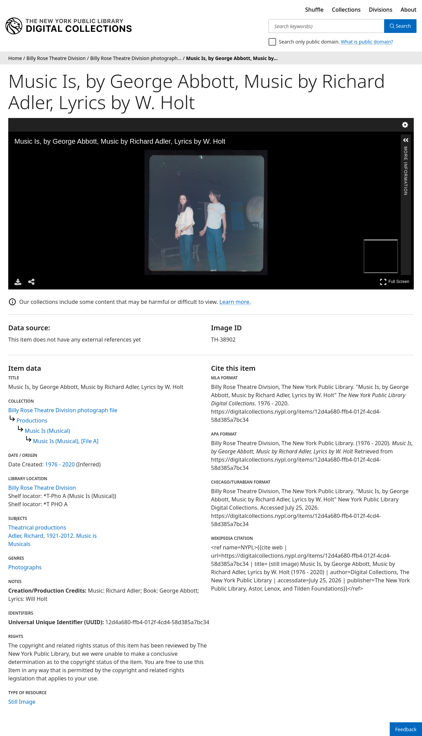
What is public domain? (367, 41)
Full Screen (394, 281)
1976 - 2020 (60, 464)
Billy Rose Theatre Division (42, 487)
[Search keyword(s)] (326, 26)
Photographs (25, 567)
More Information (405, 149)
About (409, 9)
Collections (346, 9)
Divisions (380, 9)
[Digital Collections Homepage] (68, 26)
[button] (405, 140)
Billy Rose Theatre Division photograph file (62, 410)
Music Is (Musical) (47, 431)
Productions (31, 420)
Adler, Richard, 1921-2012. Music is (52, 535)
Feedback (406, 729)
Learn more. (235, 302)
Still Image (21, 701)
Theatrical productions (37, 527)
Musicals (19, 544)
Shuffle (314, 9)
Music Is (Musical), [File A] (66, 441)
